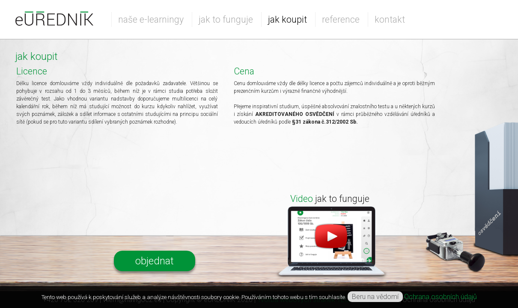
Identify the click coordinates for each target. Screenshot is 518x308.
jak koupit (287, 19)
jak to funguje (226, 19)
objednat (154, 261)
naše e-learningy (151, 19)
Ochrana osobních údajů (440, 297)
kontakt (390, 19)
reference (341, 19)
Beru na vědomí (375, 297)
